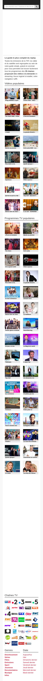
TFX (35, 607)
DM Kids (35, 637)
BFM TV (28, 625)
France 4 (8, 613)
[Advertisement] (21, 32)
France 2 (14, 602)
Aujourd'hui (27, 655)
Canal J (14, 637)
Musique (8, 673)
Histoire (28, 643)
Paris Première (28, 619)
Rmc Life (14, 619)
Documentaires (11, 670)
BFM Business (35, 625)
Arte (14, 607)
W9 (21, 607)
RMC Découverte (35, 613)
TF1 (8, 602)
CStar (14, 613)
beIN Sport (21, 631)
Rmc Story (8, 619)
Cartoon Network (21, 637)
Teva (21, 619)
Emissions (9, 662)
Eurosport (28, 631)
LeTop (8, 643)
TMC (28, 607)
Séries (7, 657)
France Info (14, 625)
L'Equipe (35, 631)
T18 (35, 619)
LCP (14, 643)
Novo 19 (8, 625)
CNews (21, 625)
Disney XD (28, 637)
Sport (7, 665)
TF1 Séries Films (22, 613)
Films (7, 660)
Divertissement (11, 655)
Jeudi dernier (28, 668)
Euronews (8, 631)
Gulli (8, 637)
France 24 (14, 631)
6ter (28, 613)
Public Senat (21, 643)
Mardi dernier (28, 673)
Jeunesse (9, 668)
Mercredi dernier (29, 670)
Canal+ (28, 602)
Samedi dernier (29, 662)
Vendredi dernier (29, 665)
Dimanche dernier (30, 660)
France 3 (21, 602)
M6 (8, 607)
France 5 (35, 602)
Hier (24, 657)
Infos (7, 675)
